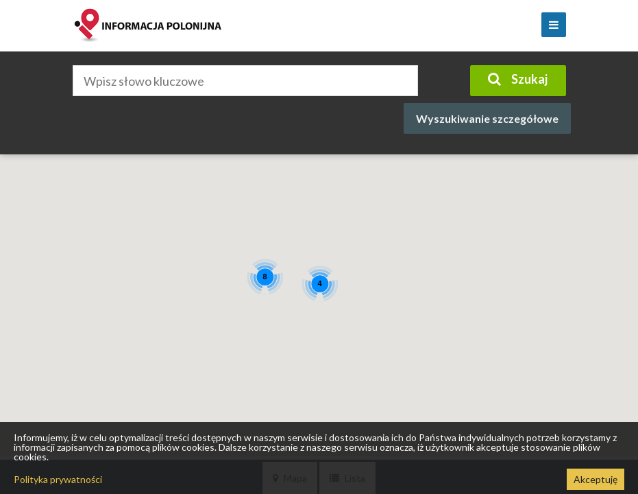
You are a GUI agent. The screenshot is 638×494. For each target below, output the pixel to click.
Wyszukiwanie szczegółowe (487, 118)
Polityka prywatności (58, 479)
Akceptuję (595, 479)
